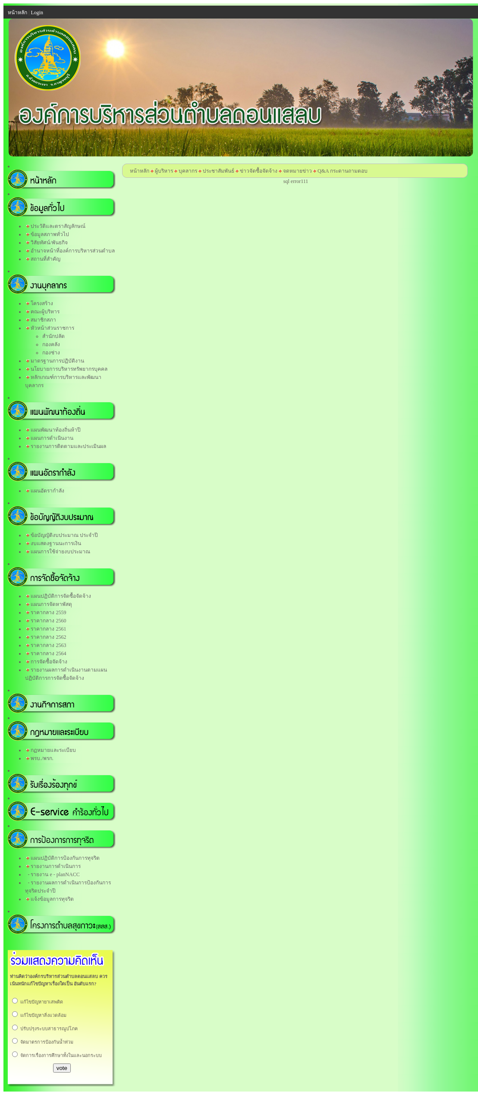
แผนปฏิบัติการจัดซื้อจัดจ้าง (61, 596)
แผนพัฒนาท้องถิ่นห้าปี (56, 430)
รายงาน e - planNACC (55, 874)
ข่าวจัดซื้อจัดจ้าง (258, 171)
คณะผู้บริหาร (45, 312)
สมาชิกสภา (43, 320)
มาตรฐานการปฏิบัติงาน (57, 361)
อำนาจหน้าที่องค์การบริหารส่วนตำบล (73, 251)
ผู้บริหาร (163, 171)
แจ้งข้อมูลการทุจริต (52, 899)
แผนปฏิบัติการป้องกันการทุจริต (65, 858)
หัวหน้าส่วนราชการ (52, 328)
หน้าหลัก (139, 171)
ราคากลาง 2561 (48, 629)
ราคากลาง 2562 (48, 637)
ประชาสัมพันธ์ (218, 171)
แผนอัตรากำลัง (47, 491)
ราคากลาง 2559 (48, 612)
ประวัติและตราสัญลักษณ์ (58, 226)
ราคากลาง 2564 (48, 653)
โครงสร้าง (42, 303)
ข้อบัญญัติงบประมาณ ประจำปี (64, 535)
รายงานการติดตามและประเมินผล (68, 446)
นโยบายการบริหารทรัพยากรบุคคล (69, 369)
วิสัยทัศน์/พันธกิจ (49, 243)
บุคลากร (188, 171)
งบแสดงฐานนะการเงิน (56, 543)
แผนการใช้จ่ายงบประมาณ (60, 552)
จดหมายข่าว (297, 171)
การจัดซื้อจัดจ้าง (49, 662)
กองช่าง (51, 353)
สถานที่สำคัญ (45, 259)
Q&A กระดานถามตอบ (343, 171)
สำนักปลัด (53, 336)
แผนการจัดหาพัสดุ (51, 604)
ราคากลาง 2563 (48, 645)
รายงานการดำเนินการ (56, 866)
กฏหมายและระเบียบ (53, 750)
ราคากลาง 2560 (48, 621)
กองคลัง (51, 344)
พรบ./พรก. (42, 758)
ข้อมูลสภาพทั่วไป (50, 234)
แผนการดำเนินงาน (52, 438)
